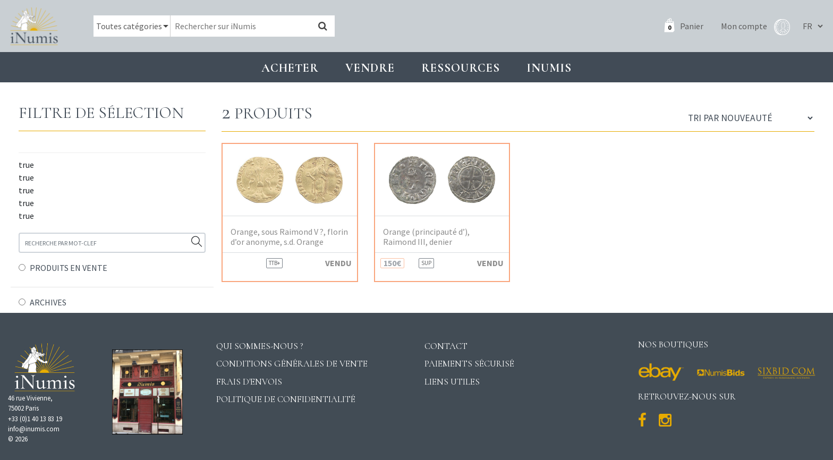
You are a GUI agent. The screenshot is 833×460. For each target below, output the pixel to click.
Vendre (370, 68)
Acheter (290, 68)
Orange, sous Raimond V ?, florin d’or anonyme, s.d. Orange (289, 237)
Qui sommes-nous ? (259, 346)
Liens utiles (452, 381)
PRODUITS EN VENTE (68, 267)
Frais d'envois (249, 381)
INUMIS (549, 68)
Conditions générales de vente (292, 363)
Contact (446, 346)
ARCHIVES (48, 302)
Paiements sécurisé (469, 363)
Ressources (460, 68)
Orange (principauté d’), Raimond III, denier (426, 237)
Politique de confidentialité (285, 399)
